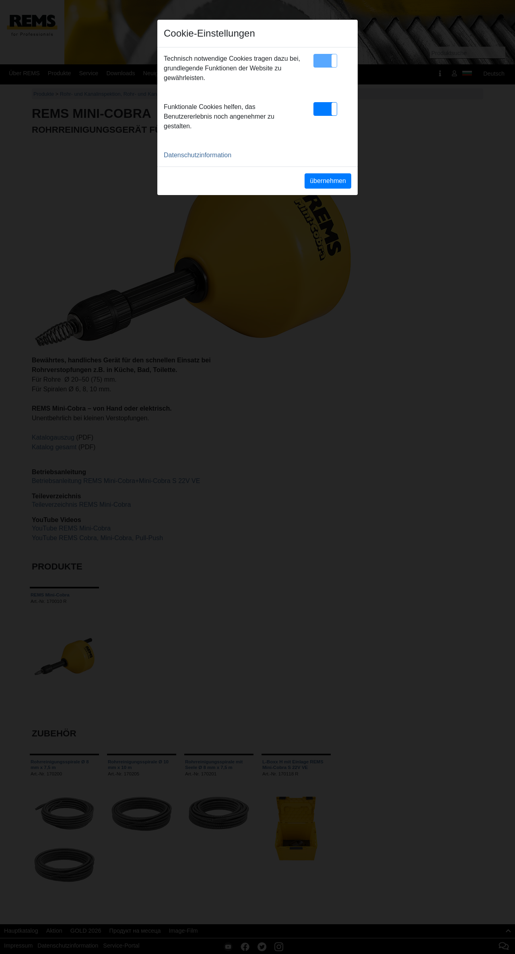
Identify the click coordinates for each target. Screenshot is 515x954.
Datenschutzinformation (197, 155)
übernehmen (328, 180)
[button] (325, 61)
